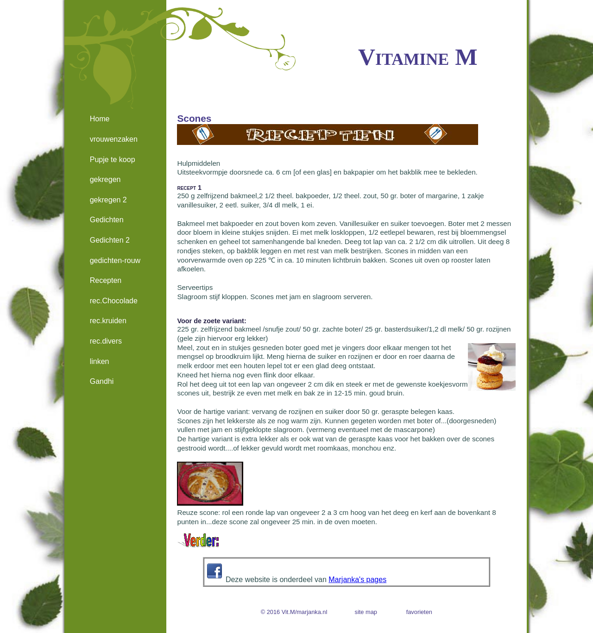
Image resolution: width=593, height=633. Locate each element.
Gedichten (107, 220)
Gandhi (102, 381)
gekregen (105, 179)
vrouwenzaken (114, 139)
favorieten (419, 611)
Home (100, 119)
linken (99, 361)
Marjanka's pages (357, 579)
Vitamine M (417, 57)
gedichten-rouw (115, 260)
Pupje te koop (112, 159)
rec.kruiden (108, 321)
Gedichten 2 (110, 240)
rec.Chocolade (114, 301)
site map (366, 611)
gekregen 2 (108, 200)
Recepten (106, 280)
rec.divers (106, 341)
